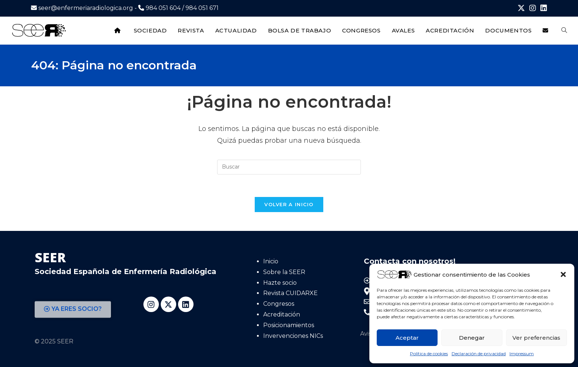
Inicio (270, 261)
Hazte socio (280, 282)
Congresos (278, 303)
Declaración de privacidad (479, 353)
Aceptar (407, 337)
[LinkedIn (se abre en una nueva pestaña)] (542, 8)
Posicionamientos (288, 325)
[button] (563, 274)
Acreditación (281, 314)
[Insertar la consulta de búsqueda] (289, 167)
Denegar (472, 337)
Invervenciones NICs (293, 335)
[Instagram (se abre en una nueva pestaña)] (532, 8)
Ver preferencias (536, 337)
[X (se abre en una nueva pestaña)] (521, 8)
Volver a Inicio (289, 204)
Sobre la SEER (284, 272)
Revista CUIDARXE (290, 293)
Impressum (521, 353)
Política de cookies (429, 353)
